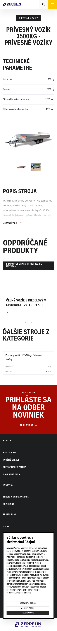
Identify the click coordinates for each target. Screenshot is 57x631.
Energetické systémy (15, 467)
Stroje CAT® (9, 453)
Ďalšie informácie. (23, 593)
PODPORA (8, 485)
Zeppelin (19, 624)
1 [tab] (25, 322)
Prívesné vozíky (28, 18)
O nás (6, 527)
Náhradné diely (11, 475)
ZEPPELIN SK (9, 515)
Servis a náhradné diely (16, 497)
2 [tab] (31, 322)
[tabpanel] (28, 290)
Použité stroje (11, 460)
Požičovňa (8, 504)
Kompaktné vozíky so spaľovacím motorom (24, 265)
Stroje (7, 441)
